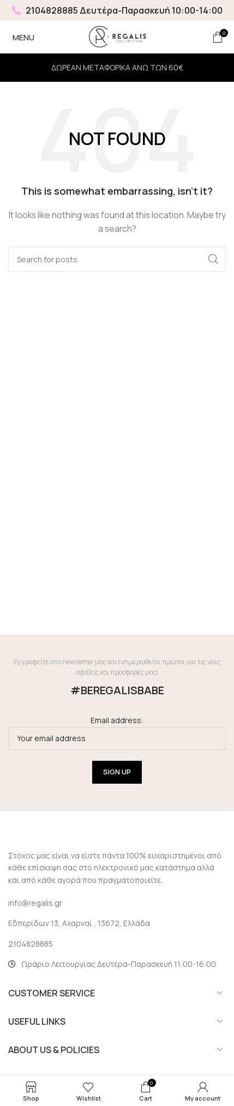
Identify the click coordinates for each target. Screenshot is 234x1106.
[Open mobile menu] (21, 37)
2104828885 (45, 10)
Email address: (117, 732)
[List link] (117, 944)
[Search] (117, 259)
